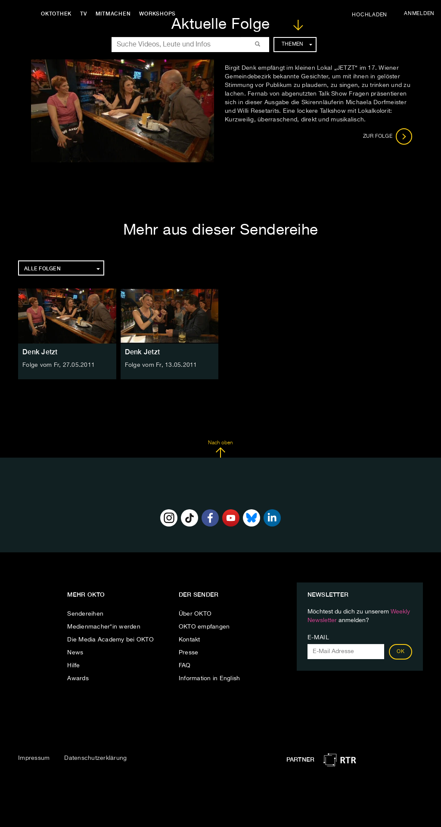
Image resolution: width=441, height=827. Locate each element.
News (75, 653)
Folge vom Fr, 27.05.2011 (58, 365)
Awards (78, 678)
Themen (297, 44)
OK (400, 651)
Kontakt (189, 640)
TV (83, 14)
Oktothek (56, 14)
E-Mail (318, 638)
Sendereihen (85, 614)
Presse (189, 653)
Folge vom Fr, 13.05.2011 (161, 365)
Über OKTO (195, 614)
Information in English (209, 678)
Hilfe (73, 666)
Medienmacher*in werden (103, 627)
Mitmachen (113, 14)
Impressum (34, 758)
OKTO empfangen (204, 627)
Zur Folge (388, 136)
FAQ (185, 666)
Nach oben (220, 449)
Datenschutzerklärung (95, 758)
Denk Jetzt (40, 352)
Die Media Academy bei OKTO (110, 640)
